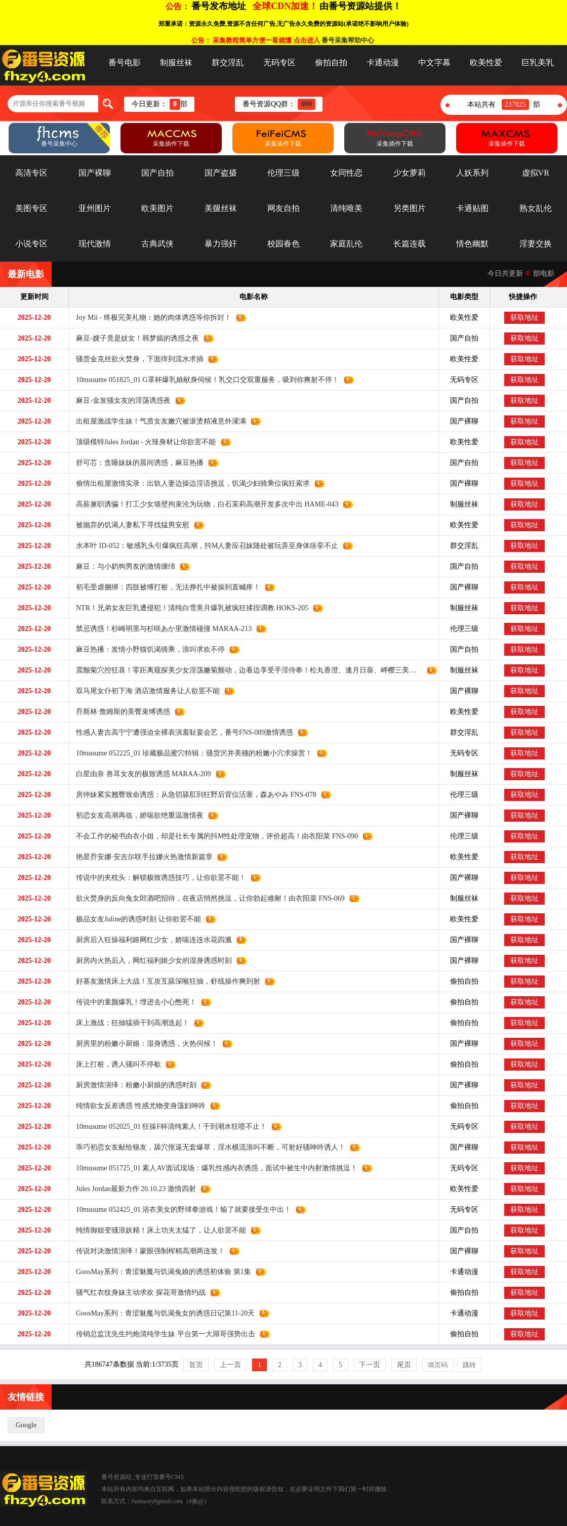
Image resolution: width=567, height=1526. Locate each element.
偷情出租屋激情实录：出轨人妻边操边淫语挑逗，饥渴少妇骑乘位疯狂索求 (189, 483)
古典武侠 (157, 243)
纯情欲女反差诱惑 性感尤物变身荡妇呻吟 (137, 1106)
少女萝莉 (409, 172)
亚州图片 (94, 208)
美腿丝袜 (221, 208)
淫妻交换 (535, 243)
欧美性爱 (486, 62)
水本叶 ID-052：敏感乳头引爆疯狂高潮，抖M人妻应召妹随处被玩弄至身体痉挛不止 (203, 545)
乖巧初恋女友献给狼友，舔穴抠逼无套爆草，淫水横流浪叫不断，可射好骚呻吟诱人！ (207, 1147)
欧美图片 (157, 208)
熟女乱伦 (535, 208)
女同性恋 (346, 172)
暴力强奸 (221, 243)
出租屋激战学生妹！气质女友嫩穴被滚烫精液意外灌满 (157, 421)
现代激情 (94, 243)
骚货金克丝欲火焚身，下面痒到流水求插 (136, 359)
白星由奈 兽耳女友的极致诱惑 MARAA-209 (140, 774)
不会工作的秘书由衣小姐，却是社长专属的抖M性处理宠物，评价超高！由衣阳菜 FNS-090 (213, 836)
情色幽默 (472, 243)
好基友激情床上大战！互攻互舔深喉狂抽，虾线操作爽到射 (164, 981)
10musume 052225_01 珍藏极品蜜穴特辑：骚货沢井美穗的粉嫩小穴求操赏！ (190, 753)
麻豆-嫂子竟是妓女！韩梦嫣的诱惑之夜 (134, 338)
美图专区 (31, 208)
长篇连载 (409, 243)
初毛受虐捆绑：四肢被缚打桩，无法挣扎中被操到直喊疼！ (164, 587)
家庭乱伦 (346, 243)
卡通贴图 (472, 208)
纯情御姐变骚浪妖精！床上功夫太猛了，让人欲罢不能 (157, 1230)
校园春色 (283, 243)
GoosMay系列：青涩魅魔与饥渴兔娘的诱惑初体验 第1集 (160, 1272)
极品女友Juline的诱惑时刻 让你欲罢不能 (135, 919)
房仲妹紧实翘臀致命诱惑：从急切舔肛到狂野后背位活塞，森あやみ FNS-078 (192, 794)
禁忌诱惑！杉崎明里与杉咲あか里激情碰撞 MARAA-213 (160, 628)
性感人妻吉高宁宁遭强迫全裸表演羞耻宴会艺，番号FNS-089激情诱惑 (181, 732)
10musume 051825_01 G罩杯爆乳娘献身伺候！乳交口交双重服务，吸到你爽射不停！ (204, 380)
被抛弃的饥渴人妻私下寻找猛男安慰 (129, 525)
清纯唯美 (346, 208)
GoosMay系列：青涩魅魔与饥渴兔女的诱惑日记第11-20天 (162, 1313)
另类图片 (409, 208)
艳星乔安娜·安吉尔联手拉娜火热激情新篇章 (141, 857)
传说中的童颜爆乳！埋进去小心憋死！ (132, 1002)
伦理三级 (283, 172)
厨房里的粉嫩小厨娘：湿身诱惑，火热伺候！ (143, 1043)
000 (306, 104)
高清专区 (31, 172)
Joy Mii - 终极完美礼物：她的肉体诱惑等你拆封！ (150, 317)
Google (26, 1425)
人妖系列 (472, 172)
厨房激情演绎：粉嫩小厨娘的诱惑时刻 (132, 1085)
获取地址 (524, 317)
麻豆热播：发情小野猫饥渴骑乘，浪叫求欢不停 (147, 649)
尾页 (404, 1365)
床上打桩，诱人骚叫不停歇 (115, 1064)
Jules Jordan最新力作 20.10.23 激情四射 (132, 1189)
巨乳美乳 (537, 62)
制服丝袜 (176, 62)
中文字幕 (434, 62)
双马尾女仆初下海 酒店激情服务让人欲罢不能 (144, 691)
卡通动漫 (383, 62)
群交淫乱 (228, 62)
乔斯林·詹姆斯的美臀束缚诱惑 (119, 711)
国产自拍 (157, 172)
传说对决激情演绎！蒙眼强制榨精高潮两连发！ (147, 1251)
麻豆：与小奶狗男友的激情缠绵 (122, 566)
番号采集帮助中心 (347, 40)
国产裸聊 (94, 172)
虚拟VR (535, 172)
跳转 (469, 1365)
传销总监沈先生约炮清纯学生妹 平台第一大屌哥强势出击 (162, 1334)
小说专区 (31, 243)
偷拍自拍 (331, 62)
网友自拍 (283, 208)
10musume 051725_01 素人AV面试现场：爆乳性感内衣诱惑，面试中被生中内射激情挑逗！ (213, 1168)
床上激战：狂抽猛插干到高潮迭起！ (129, 1023)
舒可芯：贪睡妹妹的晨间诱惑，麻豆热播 (136, 463)
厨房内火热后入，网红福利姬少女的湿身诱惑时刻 (150, 960)
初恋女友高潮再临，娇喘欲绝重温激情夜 (136, 815)
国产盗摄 (221, 172)
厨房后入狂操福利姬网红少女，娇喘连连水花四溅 (150, 940)
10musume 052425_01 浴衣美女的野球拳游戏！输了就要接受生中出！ (180, 1209)
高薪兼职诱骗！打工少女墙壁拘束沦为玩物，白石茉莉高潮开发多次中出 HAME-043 (203, 504)
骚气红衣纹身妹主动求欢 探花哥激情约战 (137, 1292)
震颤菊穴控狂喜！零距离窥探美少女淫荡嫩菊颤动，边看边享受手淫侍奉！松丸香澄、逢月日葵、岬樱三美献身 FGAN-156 (245, 670)
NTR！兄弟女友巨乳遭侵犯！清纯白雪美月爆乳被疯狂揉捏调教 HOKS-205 (188, 608)
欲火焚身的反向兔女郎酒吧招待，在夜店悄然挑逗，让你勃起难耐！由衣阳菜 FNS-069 (207, 898)
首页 (196, 1365)
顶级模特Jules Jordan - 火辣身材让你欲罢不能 (142, 442)
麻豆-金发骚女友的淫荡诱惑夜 (120, 400)
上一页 (230, 1365)
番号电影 (124, 62)
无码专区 (279, 62)
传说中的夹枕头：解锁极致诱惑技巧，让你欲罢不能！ (157, 877)
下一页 (369, 1365)
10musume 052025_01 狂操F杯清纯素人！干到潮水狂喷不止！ (168, 1126)
